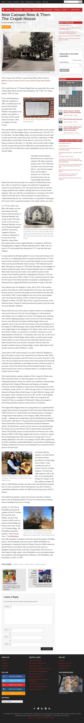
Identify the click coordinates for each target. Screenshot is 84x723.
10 (77, 92)
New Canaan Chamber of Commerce (40, 668)
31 (67, 88)
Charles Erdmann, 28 (64, 146)
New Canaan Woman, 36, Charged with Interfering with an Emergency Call (68, 32)
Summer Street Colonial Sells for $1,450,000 (69, 36)
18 (80, 96)
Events (66, 10)
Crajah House (40, 564)
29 (60, 88)
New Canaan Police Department (38, 671)
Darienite (61, 660)
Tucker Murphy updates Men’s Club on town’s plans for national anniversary (73, 128)
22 (70, 100)
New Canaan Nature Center (37, 684)
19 (60, 100)
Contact (22, 1)
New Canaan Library (35, 666)
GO (80, 1)
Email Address (70, 62)
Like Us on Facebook (11, 676)
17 (77, 96)
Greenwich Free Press (65, 663)
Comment (7, 606)
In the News (16, 1)
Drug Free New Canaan (36, 689)
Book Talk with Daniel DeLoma (73, 119)
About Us (4, 1)
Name (8, 630)
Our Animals (48, 10)
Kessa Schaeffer (9, 22)
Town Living (29, 564)
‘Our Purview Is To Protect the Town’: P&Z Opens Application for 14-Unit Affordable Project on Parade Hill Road (70, 160)
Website (6, 643)
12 (60, 96)
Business (27, 10)
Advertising (38, 1)
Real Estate (19, 10)
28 (67, 104)
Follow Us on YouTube (12, 685)
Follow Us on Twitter (11, 681)
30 (64, 88)
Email (8, 637)
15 (70, 96)
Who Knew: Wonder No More (66, 156)
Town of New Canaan (35, 660)
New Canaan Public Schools (37, 663)
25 (80, 100)
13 (64, 96)
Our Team (9, 1)
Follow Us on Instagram (12, 689)
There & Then (37, 10)
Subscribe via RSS (11, 693)
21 (67, 100)
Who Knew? (75, 10)
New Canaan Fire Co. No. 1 (37, 674)
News (10, 10)
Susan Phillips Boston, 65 (65, 25)
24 (77, 100)
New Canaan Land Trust (36, 676)
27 (64, 104)
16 (74, 96)
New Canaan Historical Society (38, 686)
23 (74, 100)
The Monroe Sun (64, 668)
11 (80, 92)
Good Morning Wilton (65, 666)
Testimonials (45, 1)
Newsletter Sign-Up (29, 1)
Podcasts (57, 10)
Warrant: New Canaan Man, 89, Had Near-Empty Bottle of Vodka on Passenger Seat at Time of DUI (70, 166)
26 (60, 104)
